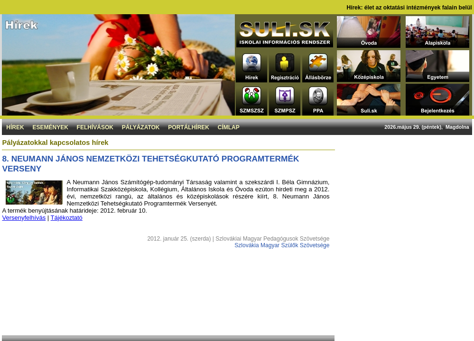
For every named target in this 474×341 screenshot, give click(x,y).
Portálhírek (188, 127)
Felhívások (95, 127)
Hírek (15, 127)
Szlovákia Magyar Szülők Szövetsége (281, 245)
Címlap (229, 127)
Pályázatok (141, 127)
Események (50, 127)
